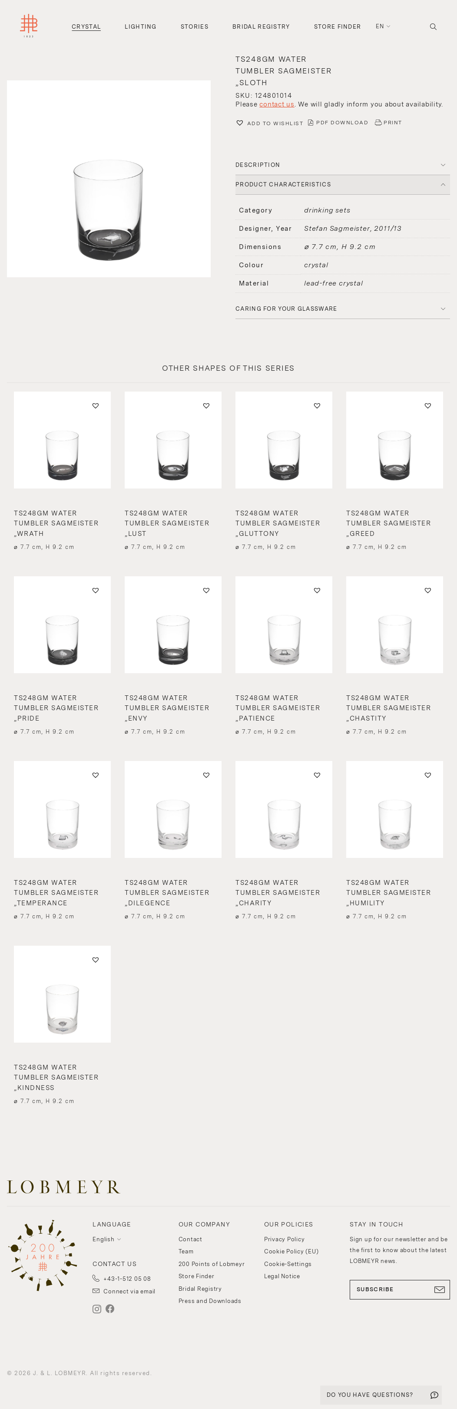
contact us (277, 104)
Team (186, 1251)
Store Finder (337, 26)
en (380, 26)
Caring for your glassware (286, 309)
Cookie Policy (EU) (291, 1251)
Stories (195, 26)
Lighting (140, 26)
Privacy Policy (284, 1239)
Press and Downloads (210, 1301)
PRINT (393, 123)
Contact (190, 1239)
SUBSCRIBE (400, 1289)
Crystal (86, 26)
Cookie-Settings (288, 1264)
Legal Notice (282, 1276)
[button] (114, 179)
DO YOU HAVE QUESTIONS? (370, 1395)
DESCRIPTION (257, 165)
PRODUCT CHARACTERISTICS (283, 184)
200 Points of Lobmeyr (212, 1264)
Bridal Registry (261, 26)
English (103, 1239)
